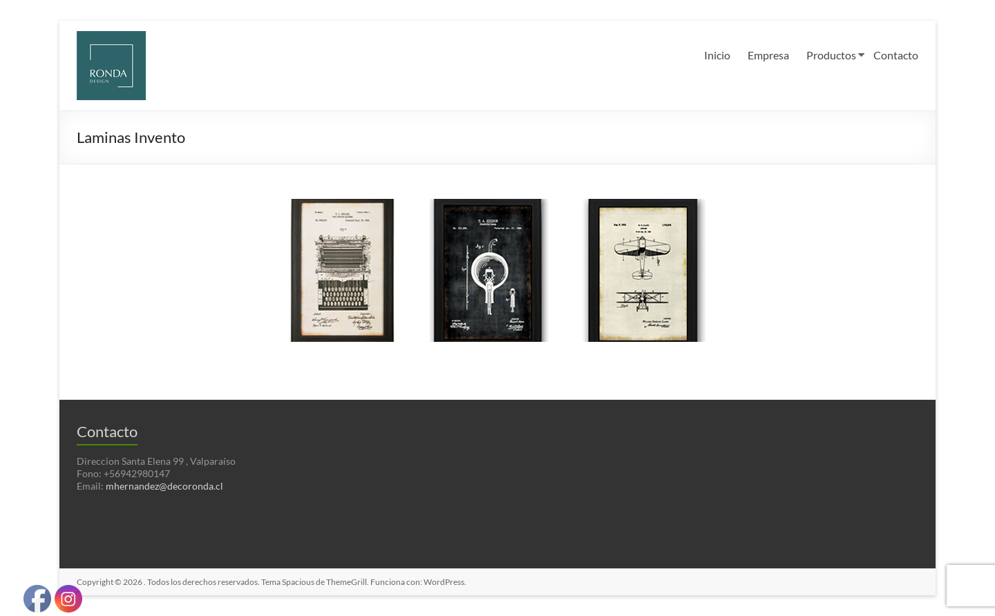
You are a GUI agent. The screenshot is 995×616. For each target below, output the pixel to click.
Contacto (895, 54)
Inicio (717, 54)
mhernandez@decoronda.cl (164, 486)
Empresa (768, 54)
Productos (831, 54)
